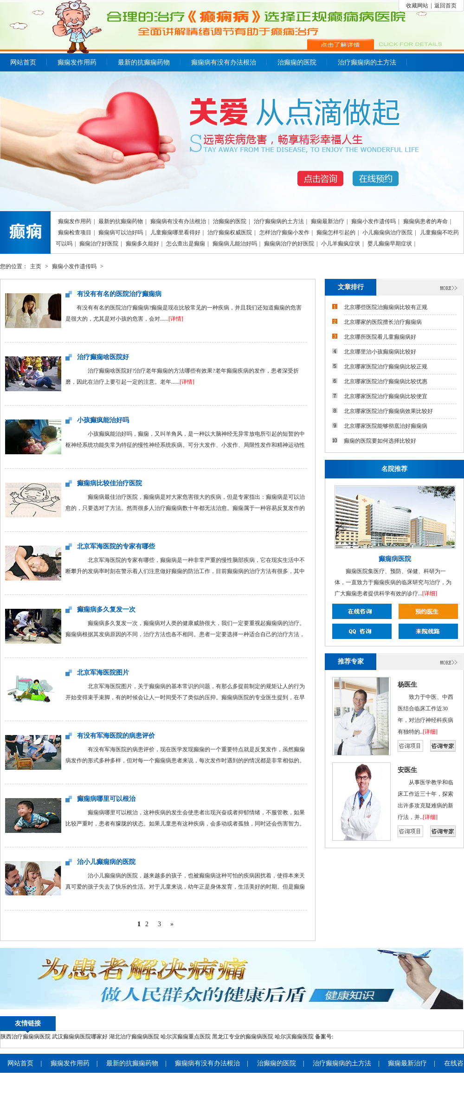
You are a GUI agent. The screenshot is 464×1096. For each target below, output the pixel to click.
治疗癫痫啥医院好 (103, 357)
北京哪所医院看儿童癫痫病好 (380, 337)
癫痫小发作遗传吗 (373, 221)
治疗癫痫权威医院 (229, 232)
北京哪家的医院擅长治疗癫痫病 (383, 322)
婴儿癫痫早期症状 (389, 243)
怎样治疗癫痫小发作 (284, 232)
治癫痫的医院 (296, 62)
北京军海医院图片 (103, 672)
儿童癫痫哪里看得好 (175, 232)
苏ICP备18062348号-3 (359, 1036)
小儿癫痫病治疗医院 (387, 232)
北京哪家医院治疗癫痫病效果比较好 (388, 411)
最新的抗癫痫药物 (144, 62)
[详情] (175, 319)
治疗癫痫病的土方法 (367, 62)
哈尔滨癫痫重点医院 (186, 1036)
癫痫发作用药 (77, 62)
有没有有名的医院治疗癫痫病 (119, 293)
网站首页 (23, 62)
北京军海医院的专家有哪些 (116, 546)
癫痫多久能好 (142, 243)
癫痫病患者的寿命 (425, 221)
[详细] (429, 593)
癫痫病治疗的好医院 (289, 243)
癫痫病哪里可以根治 (106, 798)
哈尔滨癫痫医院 (294, 1036)
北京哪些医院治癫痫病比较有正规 (385, 307)
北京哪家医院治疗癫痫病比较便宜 (385, 396)
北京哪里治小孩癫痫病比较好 (380, 351)
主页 (35, 266)
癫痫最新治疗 (327, 221)
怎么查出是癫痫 (185, 243)
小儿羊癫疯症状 (340, 243)
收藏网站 (417, 5)
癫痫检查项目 (74, 232)
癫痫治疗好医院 (98, 243)
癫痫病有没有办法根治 (223, 62)
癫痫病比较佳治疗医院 (109, 483)
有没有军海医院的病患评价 (116, 735)
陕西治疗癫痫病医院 (25, 1036)
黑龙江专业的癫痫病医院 (242, 1036)
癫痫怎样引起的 (335, 232)
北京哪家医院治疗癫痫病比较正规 (385, 366)
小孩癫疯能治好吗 (103, 420)
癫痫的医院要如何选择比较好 (380, 441)
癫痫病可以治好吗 (120, 232)
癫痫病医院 (395, 558)
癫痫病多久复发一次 (106, 609)
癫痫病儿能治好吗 (235, 243)
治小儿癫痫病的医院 (106, 861)
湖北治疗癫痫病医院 (134, 1036)
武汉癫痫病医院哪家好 (80, 1036)
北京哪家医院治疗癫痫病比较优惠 (385, 381)
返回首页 (445, 5)
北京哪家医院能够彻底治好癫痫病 (385, 426)
